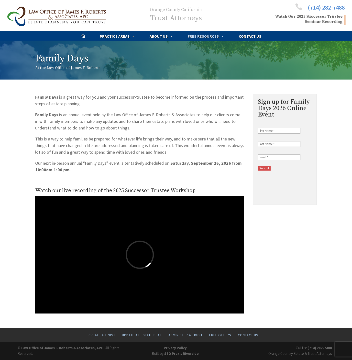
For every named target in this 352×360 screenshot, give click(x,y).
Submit (264, 168)
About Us (161, 36)
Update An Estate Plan (142, 335)
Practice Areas (117, 36)
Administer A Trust (185, 335)
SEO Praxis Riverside (181, 353)
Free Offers (220, 335)
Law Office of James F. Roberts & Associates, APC (62, 348)
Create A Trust (101, 335)
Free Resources (206, 36)
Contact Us (250, 36)
